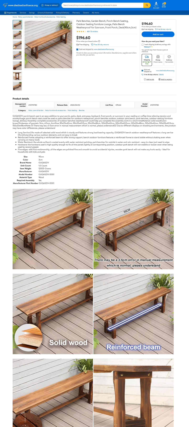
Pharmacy (76, 12)
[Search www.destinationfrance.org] (102, 5)
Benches (81, 110)
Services (23, 12)
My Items (95, 12)
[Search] (147, 5)
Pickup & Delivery (62, 12)
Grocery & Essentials (45, 12)
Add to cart (158, 34)
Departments (10, 12)
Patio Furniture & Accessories (45, 17)
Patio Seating (61, 17)
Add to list (149, 79)
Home (15, 17)
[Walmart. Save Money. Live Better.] (20, 5)
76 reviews (94, 31)
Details (161, 74)
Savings (32, 12)
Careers (86, 12)
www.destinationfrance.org (104, 49)
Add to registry (165, 79)
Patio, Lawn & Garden (25, 17)
